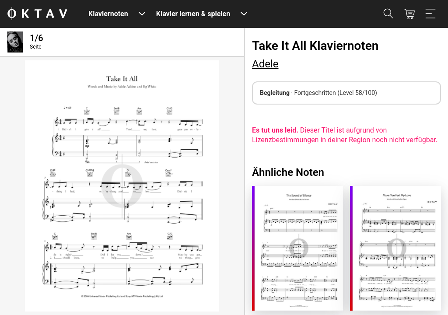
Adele (265, 64)
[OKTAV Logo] (37, 14)
